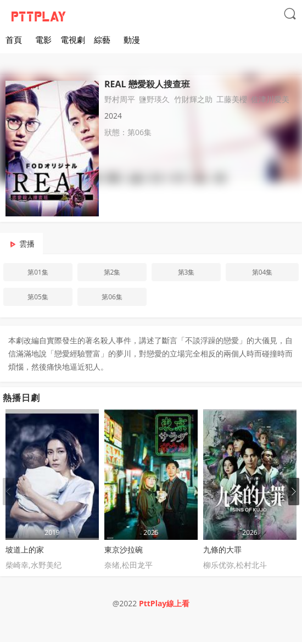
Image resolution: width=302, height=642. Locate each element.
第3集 (186, 272)
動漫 (132, 39)
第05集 (37, 297)
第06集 (112, 297)
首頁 (13, 39)
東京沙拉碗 (123, 549)
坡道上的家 (24, 549)
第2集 (112, 272)
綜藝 (102, 39)
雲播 (27, 243)
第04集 (262, 272)
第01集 (37, 272)
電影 (43, 39)
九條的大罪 (222, 549)
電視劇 (72, 39)
